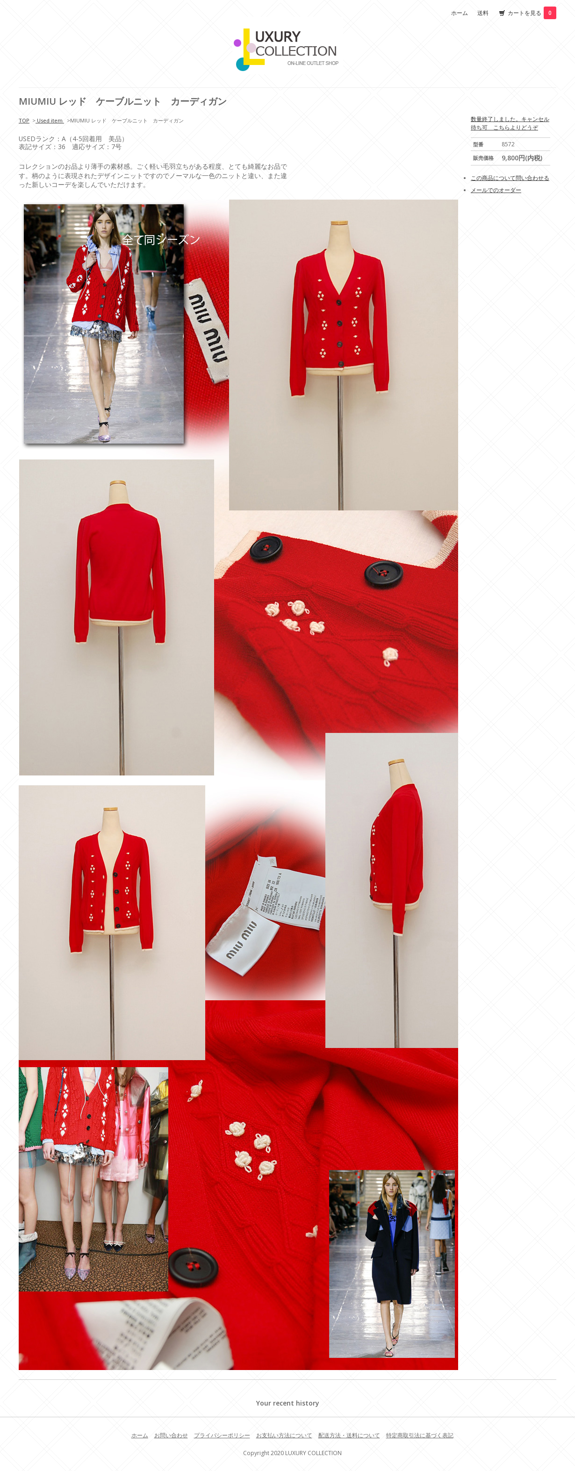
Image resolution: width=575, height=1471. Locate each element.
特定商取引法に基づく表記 (419, 1435)
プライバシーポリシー (222, 1435)
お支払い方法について (284, 1435)
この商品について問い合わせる (510, 178)
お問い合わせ (171, 1435)
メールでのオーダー (496, 190)
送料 (483, 13)
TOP (24, 120)
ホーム (459, 13)
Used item (50, 120)
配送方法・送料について (349, 1435)
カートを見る (532, 13)
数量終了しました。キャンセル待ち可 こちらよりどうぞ (510, 123)
